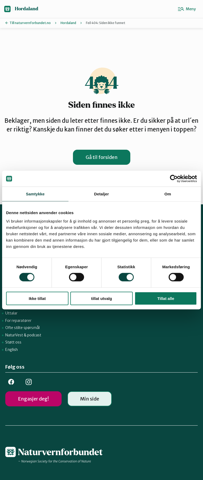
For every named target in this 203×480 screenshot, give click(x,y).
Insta (28, 382)
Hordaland (26, 8)
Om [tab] (167, 194)
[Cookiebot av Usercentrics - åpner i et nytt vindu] (174, 179)
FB (11, 382)
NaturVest (14, 335)
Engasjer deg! (33, 399)
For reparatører (18, 320)
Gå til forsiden (102, 157)
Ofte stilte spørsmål (22, 327)
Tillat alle (165, 298)
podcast (34, 335)
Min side (89, 399)
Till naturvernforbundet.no (30, 23)
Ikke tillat (37, 298)
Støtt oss (13, 342)
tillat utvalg (101, 298)
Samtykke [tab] (35, 194)
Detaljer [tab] (101, 194)
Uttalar (11, 313)
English (11, 349)
